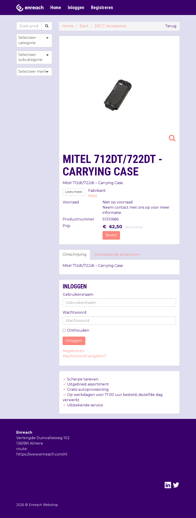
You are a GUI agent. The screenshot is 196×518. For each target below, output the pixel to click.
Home (55, 7)
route (21, 449)
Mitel (92, 196)
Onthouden (76, 330)
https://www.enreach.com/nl (41, 454)
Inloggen (76, 7)
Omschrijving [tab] (74, 254)
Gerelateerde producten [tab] (117, 254)
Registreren (102, 7)
